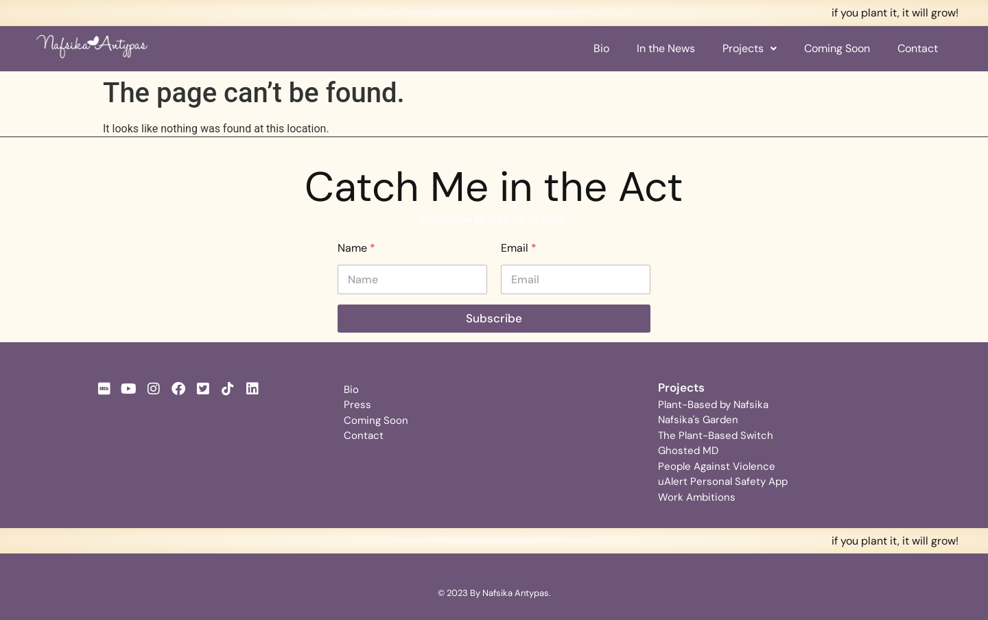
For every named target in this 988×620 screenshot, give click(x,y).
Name (356, 247)
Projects (749, 48)
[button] (749, 48)
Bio (601, 48)
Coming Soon (837, 48)
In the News (666, 48)
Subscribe (494, 318)
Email (519, 247)
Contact (917, 48)
